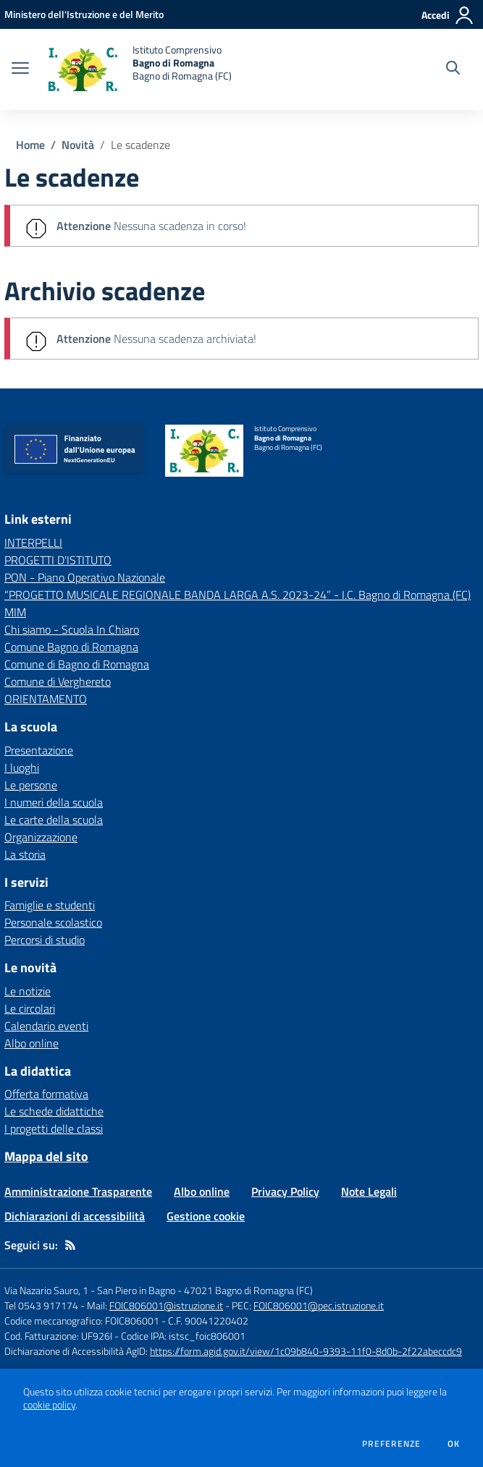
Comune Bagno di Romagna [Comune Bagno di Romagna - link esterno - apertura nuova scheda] (71, 646)
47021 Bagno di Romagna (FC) (248, 1290)
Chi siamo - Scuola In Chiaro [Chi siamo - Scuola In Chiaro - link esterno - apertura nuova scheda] (71, 629)
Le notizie (27, 991)
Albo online (31, 1043)
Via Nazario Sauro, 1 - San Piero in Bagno (89, 1290)
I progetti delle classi (53, 1128)
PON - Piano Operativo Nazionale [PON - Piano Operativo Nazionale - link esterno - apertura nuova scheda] (84, 577)
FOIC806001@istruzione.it (166, 1305)
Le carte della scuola (53, 819)
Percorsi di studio (44, 939)
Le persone (30, 785)
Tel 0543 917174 (41, 1305)
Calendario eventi (46, 1025)
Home (30, 144)
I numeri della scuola (53, 802)
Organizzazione (40, 837)
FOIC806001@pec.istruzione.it (318, 1305)
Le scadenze (140, 144)
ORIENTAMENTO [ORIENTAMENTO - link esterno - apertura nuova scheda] (45, 698)
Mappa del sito (46, 1156)
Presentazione (38, 750)
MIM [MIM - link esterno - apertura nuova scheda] (15, 612)
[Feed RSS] (70, 1244)
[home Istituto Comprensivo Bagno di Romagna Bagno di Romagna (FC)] (137, 69)
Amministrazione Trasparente (78, 1191)
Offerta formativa (46, 1093)
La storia (25, 854)
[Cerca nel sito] (453, 69)
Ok (454, 1444)
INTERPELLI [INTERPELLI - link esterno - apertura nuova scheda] (33, 542)
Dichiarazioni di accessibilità (74, 1216)
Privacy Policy (285, 1191)
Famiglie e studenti (49, 905)
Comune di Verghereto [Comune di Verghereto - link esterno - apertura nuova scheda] (57, 681)
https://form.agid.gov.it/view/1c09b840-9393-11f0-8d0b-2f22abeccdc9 (306, 1350)
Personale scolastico (53, 922)
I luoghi (21, 767)
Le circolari (29, 1008)
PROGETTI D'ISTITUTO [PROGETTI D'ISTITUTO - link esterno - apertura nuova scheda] (58, 560)
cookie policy (49, 1405)
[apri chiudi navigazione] (20, 69)
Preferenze (391, 1444)
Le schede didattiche (54, 1111)
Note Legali (369, 1191)
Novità (78, 144)
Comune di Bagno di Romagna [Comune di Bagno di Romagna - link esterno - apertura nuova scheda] (76, 664)
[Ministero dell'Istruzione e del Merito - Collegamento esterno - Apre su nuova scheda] (84, 14)
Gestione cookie (206, 1216)
